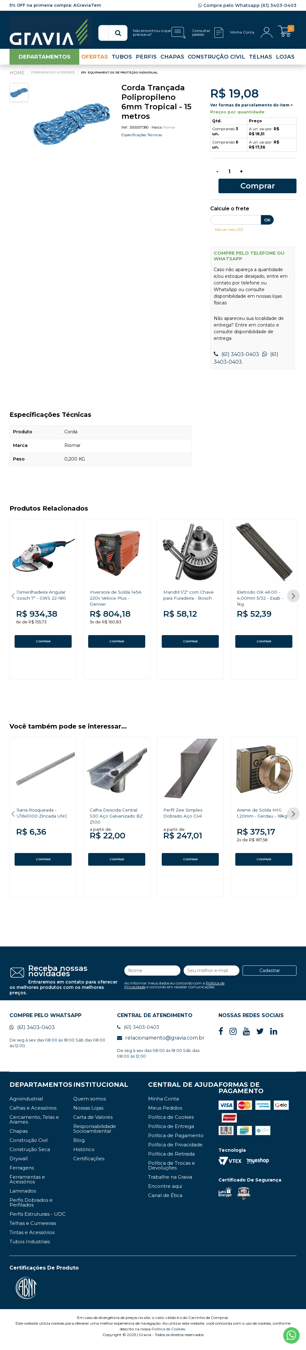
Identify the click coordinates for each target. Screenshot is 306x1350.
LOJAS (285, 61)
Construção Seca (30, 1156)
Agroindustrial (26, 1105)
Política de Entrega (171, 1133)
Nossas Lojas (88, 1114)
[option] (72, 128)
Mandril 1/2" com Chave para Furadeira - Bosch (190, 592)
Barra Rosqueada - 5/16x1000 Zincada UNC (39, 816)
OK (267, 213)
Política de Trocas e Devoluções (171, 1172)
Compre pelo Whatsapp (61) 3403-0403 (247, 5)
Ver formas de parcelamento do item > (251, 110)
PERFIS (146, 61)
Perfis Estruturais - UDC (38, 1221)
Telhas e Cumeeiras (33, 1230)
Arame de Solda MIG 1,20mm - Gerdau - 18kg (263, 816)
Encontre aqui (165, 1193)
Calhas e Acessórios (33, 1114)
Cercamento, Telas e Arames (34, 1126)
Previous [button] (12, 593)
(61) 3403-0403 (236, 348)
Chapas (19, 1138)
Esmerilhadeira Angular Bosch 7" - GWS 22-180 (39, 592)
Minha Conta (163, 1105)
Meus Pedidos (165, 1114)
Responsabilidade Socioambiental (94, 1135)
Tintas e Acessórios (32, 1239)
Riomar (169, 132)
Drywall (19, 1165)
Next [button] (293, 593)
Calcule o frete (229, 203)
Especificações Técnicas (147, 139)
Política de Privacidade (175, 1151)
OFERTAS (94, 61)
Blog (79, 1147)
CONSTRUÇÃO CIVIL (216, 61)
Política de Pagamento (176, 1142)
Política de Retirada (171, 1160)
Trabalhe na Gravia (170, 1184)
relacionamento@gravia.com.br (161, 1044)
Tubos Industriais (30, 1248)
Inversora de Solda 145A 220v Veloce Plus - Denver (113, 592)
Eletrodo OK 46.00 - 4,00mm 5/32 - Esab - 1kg (263, 592)
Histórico (83, 1156)
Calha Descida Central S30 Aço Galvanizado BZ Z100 (116, 816)
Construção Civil (29, 1147)
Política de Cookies (171, 1124)
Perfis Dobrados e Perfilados (31, 1209)
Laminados (23, 1197)
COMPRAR (43, 635)
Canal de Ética (165, 1202)
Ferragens (22, 1174)
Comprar (274, 178)
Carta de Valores (93, 1124)
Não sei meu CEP (232, 223)
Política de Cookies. (169, 1335)
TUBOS (122, 61)
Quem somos (89, 1105)
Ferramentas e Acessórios (27, 1186)
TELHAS (260, 61)
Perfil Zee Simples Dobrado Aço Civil (186, 813)
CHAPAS (172, 61)
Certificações (88, 1165)
